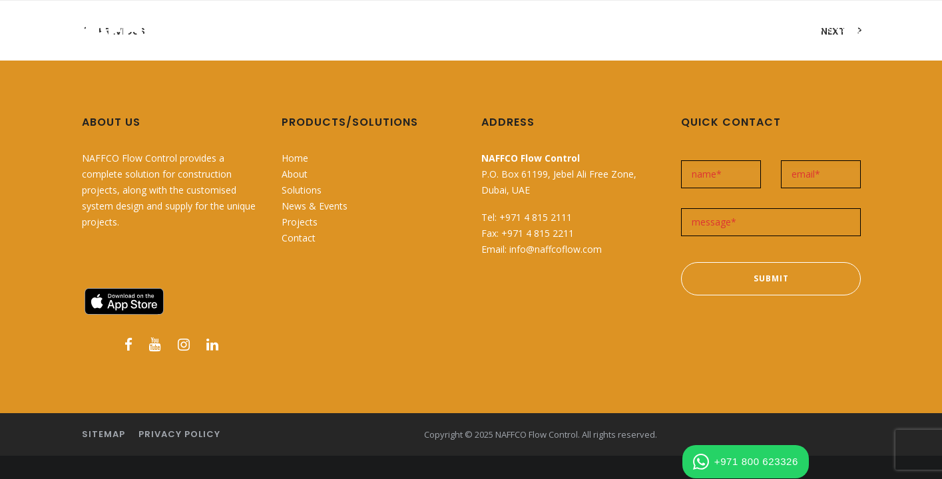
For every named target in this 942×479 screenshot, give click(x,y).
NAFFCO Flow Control (536, 434)
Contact (299, 238)
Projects (300, 222)
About (295, 174)
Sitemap (103, 434)
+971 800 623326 (745, 462)
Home (295, 158)
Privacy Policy (179, 434)
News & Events (315, 206)
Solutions (302, 190)
